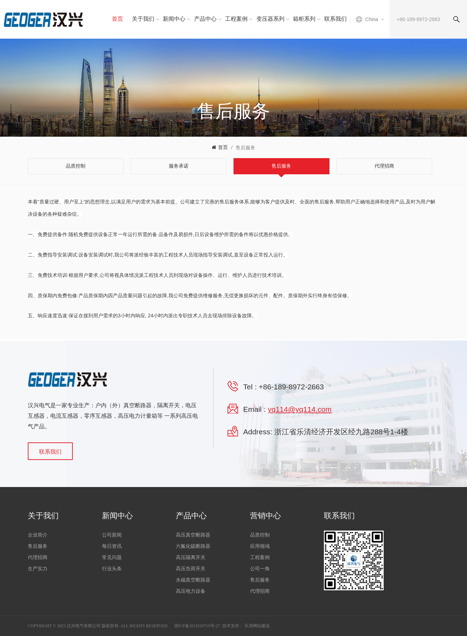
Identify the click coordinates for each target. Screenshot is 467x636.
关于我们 (143, 19)
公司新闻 (112, 535)
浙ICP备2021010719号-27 (197, 625)
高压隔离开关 (190, 557)
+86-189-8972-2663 (291, 387)
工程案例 (236, 19)
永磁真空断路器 (193, 580)
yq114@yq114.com (300, 409)
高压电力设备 (190, 591)
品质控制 (260, 535)
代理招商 (37, 557)
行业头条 (112, 568)
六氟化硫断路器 (193, 546)
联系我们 (335, 19)
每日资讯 (112, 546)
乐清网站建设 (257, 625)
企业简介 (37, 535)
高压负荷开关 (190, 568)
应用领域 (260, 546)
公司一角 (260, 568)
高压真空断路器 (193, 535)
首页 (117, 19)
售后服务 (245, 147)
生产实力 (37, 568)
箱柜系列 (304, 19)
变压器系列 (270, 19)
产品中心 (205, 19)
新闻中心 (174, 19)
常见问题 (112, 557)
